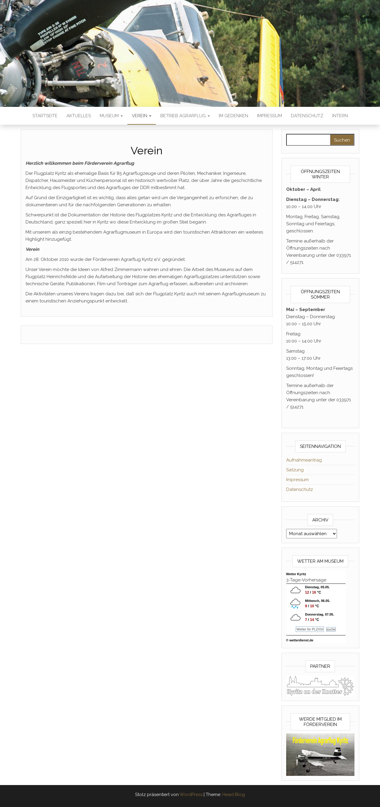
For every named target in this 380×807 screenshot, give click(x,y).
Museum (111, 115)
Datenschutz (307, 115)
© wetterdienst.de (300, 640)
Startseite (45, 115)
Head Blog (233, 794)
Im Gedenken (233, 115)
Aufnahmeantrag (304, 460)
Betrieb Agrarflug (185, 115)
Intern (340, 115)
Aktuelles (78, 115)
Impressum (269, 115)
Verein (141, 115)
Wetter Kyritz (296, 574)
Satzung (295, 470)
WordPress (191, 794)
